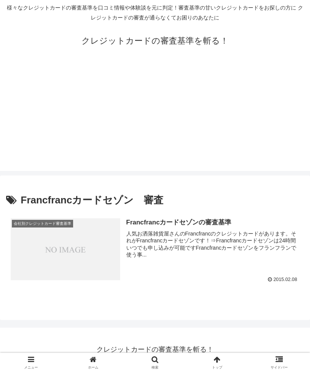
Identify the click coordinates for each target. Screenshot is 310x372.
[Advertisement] (155, 117)
